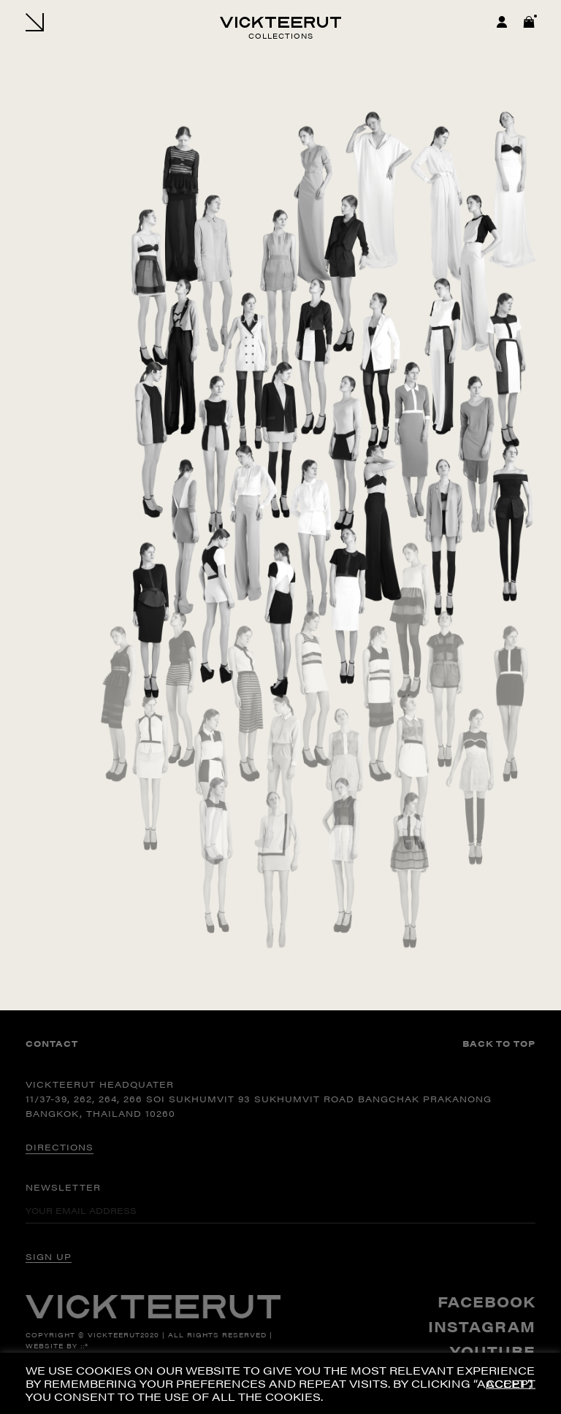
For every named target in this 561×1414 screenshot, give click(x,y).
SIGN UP (49, 1256)
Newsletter (63, 1187)
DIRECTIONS (60, 1146)
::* (84, 1345)
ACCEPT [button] (510, 1383)
